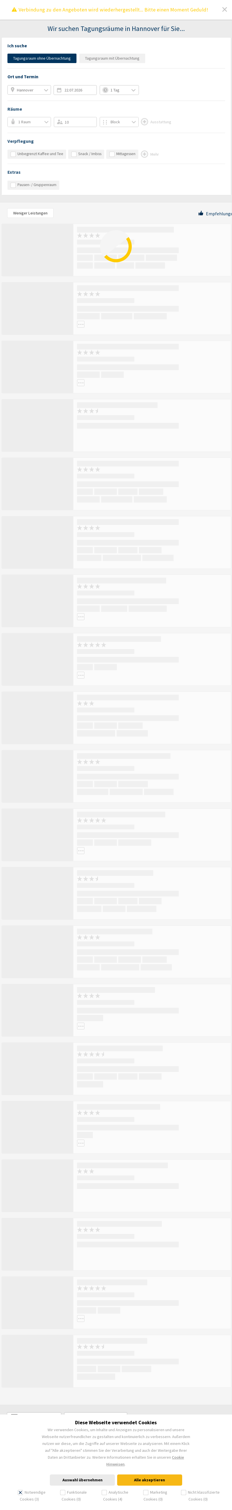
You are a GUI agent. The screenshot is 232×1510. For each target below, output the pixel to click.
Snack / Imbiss (86, 154)
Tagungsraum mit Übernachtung (112, 58)
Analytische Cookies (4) (114, 1496)
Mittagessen (122, 154)
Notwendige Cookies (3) (31, 1496)
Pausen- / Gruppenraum (33, 185)
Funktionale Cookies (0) (73, 1496)
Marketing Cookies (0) (155, 1496)
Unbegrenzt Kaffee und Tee (36, 154)
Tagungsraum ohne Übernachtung (42, 58)
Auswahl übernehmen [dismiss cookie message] (82, 1479)
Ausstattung (155, 122)
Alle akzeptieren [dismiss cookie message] (149, 1479)
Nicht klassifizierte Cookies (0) (200, 1496)
